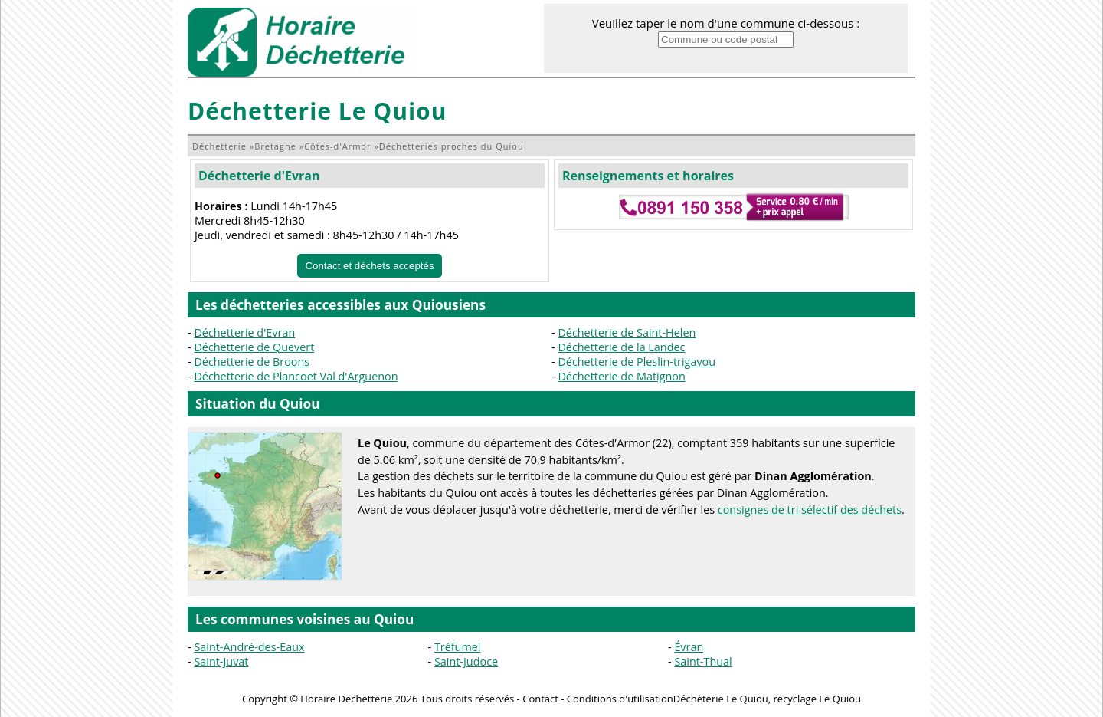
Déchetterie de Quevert (254, 347)
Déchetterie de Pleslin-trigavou (636, 361)
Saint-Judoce (466, 661)
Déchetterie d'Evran (258, 175)
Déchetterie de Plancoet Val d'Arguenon (296, 376)
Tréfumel (457, 647)
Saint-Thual (703, 661)
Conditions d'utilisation (620, 698)
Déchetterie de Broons (251, 361)
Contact (540, 698)
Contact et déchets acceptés (369, 265)
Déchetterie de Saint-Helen (627, 332)
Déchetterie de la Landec (621, 347)
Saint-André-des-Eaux (249, 647)
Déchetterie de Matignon (621, 376)
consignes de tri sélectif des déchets (810, 509)
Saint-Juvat (221, 661)
